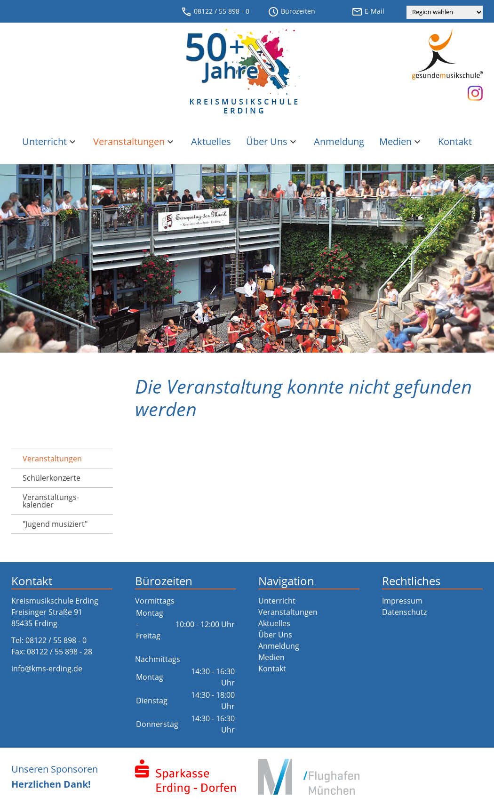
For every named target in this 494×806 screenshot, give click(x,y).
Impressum (402, 601)
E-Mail (367, 11)
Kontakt (455, 141)
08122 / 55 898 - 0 (215, 11)
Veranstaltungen (134, 141)
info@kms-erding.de (46, 668)
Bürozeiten (291, 11)
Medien (401, 141)
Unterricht (50, 141)
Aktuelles (211, 141)
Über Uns (272, 141)
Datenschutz (404, 612)
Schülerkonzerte (51, 478)
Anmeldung (339, 141)
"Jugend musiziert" (55, 524)
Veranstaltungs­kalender (51, 501)
